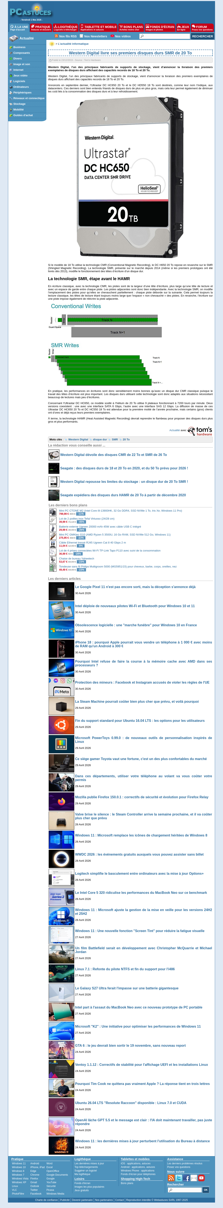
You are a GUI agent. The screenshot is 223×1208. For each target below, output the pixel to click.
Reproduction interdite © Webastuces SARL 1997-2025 (157, 1200)
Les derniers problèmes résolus (184, 1163)
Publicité (64, 1200)
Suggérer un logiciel (85, 1170)
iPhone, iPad (37, 1167)
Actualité (27, 38)
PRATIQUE (41, 28)
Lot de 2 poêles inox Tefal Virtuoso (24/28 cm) (87, 518)
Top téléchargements (86, 1167)
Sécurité (51, 1186)
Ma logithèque (82, 1174)
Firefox (34, 1178)
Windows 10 (19, 1167)
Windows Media (55, 1193)
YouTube (51, 1182)
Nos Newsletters (95, 36)
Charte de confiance (46, 1200)
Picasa (50, 1189)
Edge (33, 1171)
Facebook (36, 1193)
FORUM (202, 28)
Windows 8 (18, 1171)
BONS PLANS (131, 28)
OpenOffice (52, 1171)
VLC (14, 1189)
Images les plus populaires (89, 1186)
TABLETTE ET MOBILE (98, 28)
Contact (119, 1200)
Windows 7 (18, 1174)
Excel (49, 1167)
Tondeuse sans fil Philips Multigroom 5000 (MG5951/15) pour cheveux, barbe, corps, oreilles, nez (118, 566)
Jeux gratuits (81, 1190)
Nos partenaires (104, 1200)
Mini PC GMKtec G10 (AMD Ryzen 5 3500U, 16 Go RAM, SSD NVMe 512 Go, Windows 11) (115, 534)
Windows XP (19, 1182)
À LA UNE (19, 28)
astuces (146, 1163)
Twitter (34, 1189)
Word (49, 1163)
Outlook (34, 1186)
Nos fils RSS (68, 36)
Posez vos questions (178, 1167)
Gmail (33, 1182)
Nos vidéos (123, 36)
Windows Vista (20, 1178)
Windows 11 (19, 1163)
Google (50, 1178)
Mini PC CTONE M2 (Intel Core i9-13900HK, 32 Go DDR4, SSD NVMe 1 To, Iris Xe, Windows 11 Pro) (120, 510)
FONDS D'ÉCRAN (160, 28)
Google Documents (57, 1174)
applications (133, 1163)
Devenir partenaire (82, 1200)
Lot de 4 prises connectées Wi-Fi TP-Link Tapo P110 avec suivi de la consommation (110, 550)
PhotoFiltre (18, 1193)
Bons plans (127, 1183)
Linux (15, 1186)
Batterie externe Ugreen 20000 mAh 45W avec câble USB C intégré (100, 526)
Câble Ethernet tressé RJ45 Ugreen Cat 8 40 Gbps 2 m (92, 542)
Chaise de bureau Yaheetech (76, 558)
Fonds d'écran (82, 1183)
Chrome (34, 1174)
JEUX (183, 28)
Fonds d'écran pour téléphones (138, 1174)
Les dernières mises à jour (89, 1163)
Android (34, 1163)
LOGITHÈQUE (65, 28)
